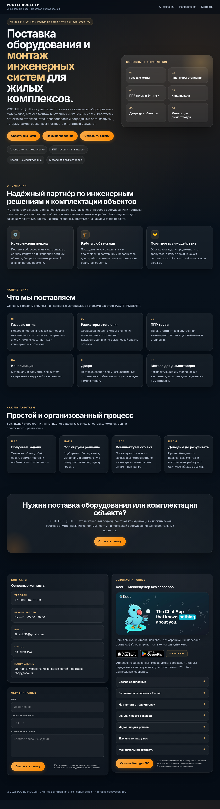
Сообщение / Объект (24, 740)
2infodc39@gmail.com (29, 642)
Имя (14, 707)
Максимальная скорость (136, 757)
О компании (166, 6)
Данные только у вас (133, 745)
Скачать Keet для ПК (134, 770)
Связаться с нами (23, 136)
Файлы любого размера (135, 723)
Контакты (207, 6)
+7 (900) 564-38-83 (28, 607)
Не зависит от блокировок (137, 711)
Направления (187, 6)
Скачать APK (177, 661)
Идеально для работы (134, 734)
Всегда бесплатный (132, 689)
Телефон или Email (23, 723)
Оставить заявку (110, 548)
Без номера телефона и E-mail (140, 700)
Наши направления (60, 136)
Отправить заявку (96, 136)
